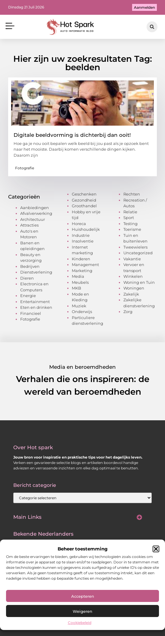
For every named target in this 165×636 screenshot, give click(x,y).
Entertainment (35, 301)
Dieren (27, 278)
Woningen (133, 288)
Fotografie (24, 168)
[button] (156, 549)
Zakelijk (131, 294)
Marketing (82, 270)
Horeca (79, 223)
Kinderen (81, 258)
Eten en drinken (36, 307)
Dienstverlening (36, 272)
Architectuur (32, 219)
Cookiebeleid (79, 622)
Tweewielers (135, 247)
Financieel (30, 313)
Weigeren (82, 611)
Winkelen (133, 276)
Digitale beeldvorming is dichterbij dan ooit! (72, 135)
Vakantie (132, 258)
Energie (28, 295)
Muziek (79, 305)
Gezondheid (84, 200)
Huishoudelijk (86, 229)
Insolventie (83, 241)
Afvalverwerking (36, 213)
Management (85, 264)
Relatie (130, 211)
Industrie (81, 235)
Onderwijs (82, 311)
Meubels (80, 282)
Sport (128, 217)
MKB (76, 288)
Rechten (131, 194)
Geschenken (84, 194)
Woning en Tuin (139, 282)
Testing (130, 223)
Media (78, 276)
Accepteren (82, 596)
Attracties (29, 225)
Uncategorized (138, 252)
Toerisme (132, 229)
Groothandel (84, 205)
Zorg (127, 311)
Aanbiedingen (34, 207)
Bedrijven (30, 266)
